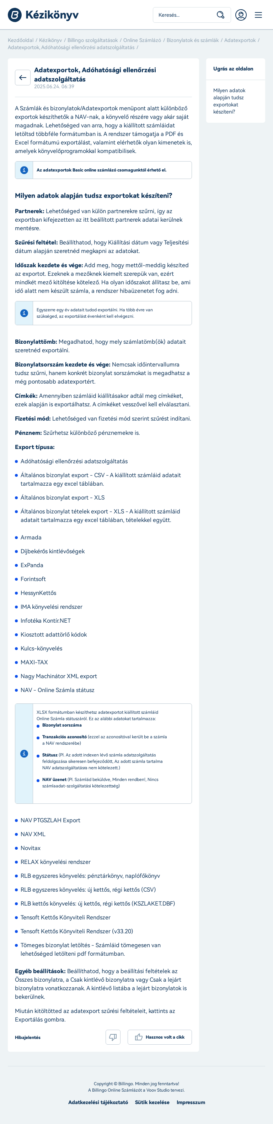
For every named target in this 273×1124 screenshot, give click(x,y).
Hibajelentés (28, 1037)
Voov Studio (158, 1090)
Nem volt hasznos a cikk (113, 1037)
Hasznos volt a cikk (165, 1037)
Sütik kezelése (152, 1102)
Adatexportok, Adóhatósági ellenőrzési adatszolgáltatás (71, 47)
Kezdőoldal (20, 40)
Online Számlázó (142, 40)
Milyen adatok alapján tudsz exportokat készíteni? (229, 101)
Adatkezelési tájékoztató (98, 1102)
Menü (258, 15)
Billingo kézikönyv (43, 15)
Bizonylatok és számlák (193, 40)
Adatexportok (240, 40)
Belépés (241, 15)
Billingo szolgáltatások (93, 40)
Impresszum (191, 1102)
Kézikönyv (50, 40)
